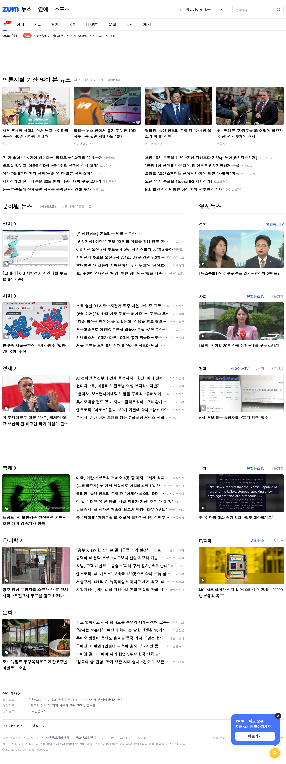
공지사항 (108, 737)
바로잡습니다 (38, 711)
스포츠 (61, 9)
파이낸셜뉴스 (83, 143)
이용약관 (33, 737)
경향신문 (8, 143)
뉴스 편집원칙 (11, 737)
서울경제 (222, 143)
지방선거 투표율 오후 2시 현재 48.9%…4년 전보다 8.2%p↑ (75, 35)
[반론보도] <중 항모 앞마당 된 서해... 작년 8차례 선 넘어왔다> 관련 (75, 699)
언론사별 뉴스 (12, 725)
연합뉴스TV (275, 224)
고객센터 (126, 737)
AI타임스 (257, 540)
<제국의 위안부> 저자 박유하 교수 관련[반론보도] (63, 705)
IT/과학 (92, 24)
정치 (20, 24)
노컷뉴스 (277, 540)
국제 (73, 24)
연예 (43, 9)
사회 (38, 24)
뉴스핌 (259, 368)
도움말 (142, 737)
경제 (55, 24)
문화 (112, 24)
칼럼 (130, 24)
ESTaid (9, 749)
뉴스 (27, 9)
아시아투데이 (154, 143)
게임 (147, 24)
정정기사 (9, 693)
